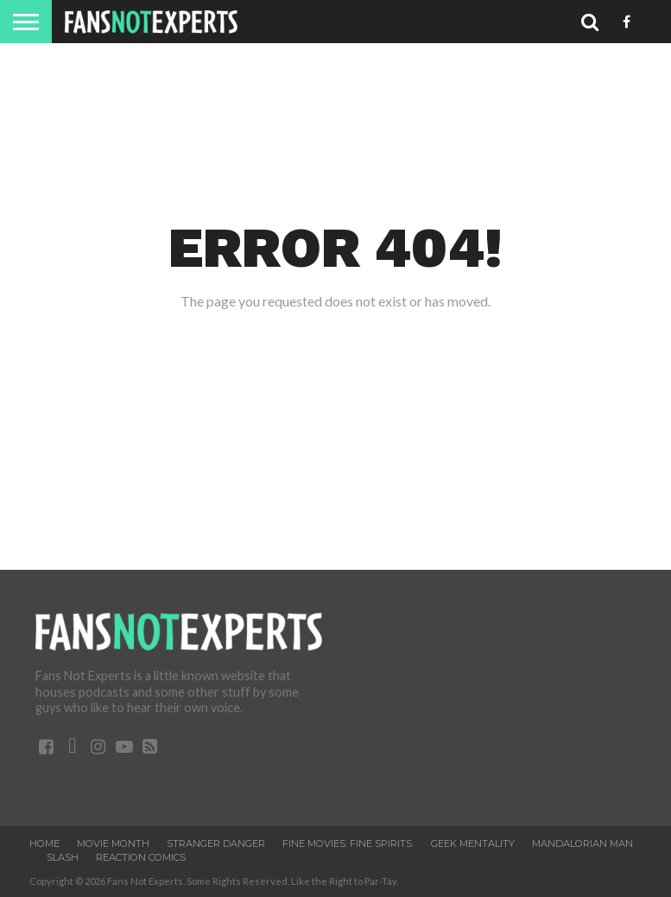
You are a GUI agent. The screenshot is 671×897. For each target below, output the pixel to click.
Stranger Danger (216, 843)
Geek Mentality (473, 843)
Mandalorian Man (582, 843)
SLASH (63, 857)
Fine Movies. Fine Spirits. (348, 843)
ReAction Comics (141, 857)
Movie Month (113, 843)
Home (44, 843)
